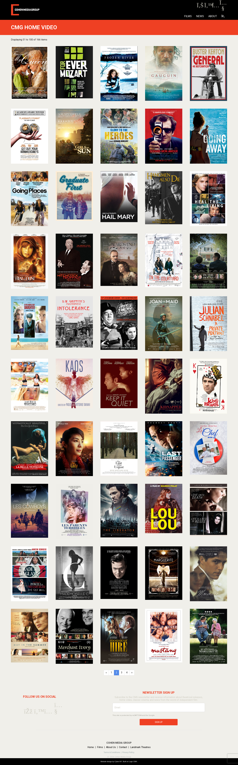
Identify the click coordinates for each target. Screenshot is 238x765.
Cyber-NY (118, 761)
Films (188, 16)
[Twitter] (207, 6)
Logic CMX (133, 761)
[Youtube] (222, 9)
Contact (123, 747)
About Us (111, 747)
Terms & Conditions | (113, 752)
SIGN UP (159, 722)
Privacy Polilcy (128, 752)
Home (90, 747)
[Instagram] (215, 6)
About (212, 16)
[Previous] (106, 672)
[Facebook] (200, 6)
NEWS (200, 16)
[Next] (131, 672)
